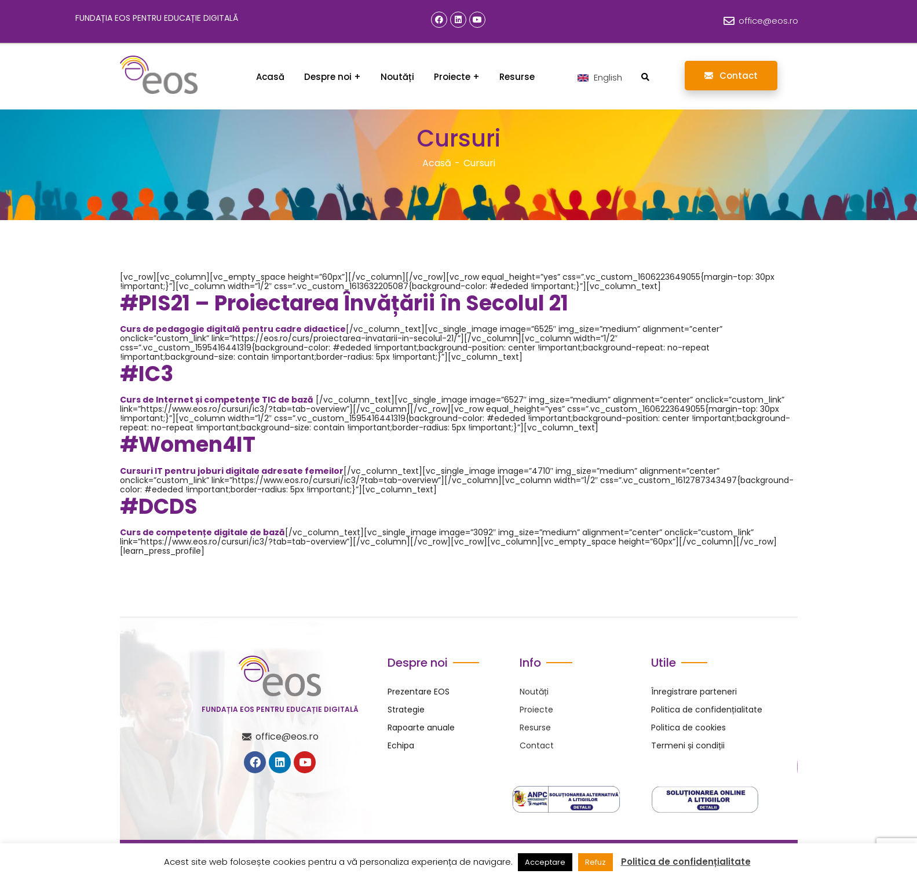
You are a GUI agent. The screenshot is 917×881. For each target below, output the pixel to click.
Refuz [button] (595, 862)
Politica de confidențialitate (686, 862)
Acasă (436, 163)
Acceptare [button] (545, 862)
